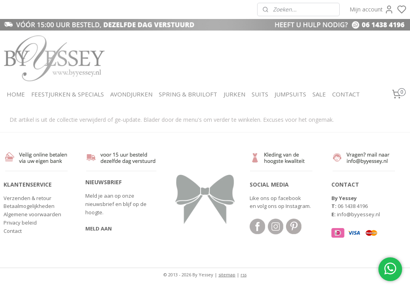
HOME (16, 94)
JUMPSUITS (290, 94)
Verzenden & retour (27, 198)
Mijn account (372, 9)
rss (243, 275)
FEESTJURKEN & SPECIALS (67, 94)
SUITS (260, 94)
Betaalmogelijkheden (29, 206)
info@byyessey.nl (358, 214)
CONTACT (346, 94)
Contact (13, 230)
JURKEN (234, 94)
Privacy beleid (20, 222)
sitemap (226, 275)
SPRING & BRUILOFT (188, 94)
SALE (319, 94)
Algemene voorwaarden (32, 214)
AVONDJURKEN (131, 94)
